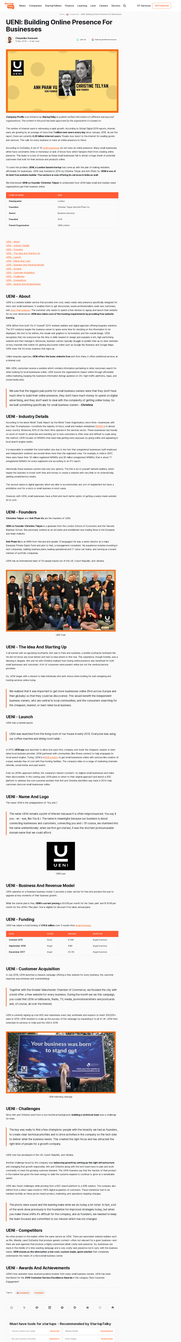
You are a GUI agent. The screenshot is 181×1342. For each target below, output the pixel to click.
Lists (93, 5)
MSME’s (100, 426)
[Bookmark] (112, 1307)
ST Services (144, 5)
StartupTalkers (53, 5)
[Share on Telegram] (62, 1307)
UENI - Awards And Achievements (23, 284)
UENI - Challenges (15, 276)
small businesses (51, 147)
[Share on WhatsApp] (11, 1307)
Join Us (81, 39)
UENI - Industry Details (18, 245)
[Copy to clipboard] (100, 1307)
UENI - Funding (13, 268)
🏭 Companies (23, 1292)
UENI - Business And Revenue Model (25, 264)
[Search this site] (124, 5)
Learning (82, 5)
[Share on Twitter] (24, 1307)
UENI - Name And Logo (18, 261)
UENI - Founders (14, 249)
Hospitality (39, 1292)
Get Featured (162, 5)
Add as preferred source (103, 39)
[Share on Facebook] (37, 1307)
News (22, 5)
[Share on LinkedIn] (49, 1307)
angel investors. (83, 925)
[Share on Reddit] (75, 1307)
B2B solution (51, 757)
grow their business (20, 310)
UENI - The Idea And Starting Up (23, 253)
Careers (103, 5)
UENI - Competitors (16, 280)
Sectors (115, 5)
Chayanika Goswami (26, 38)
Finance (69, 5)
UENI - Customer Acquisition (20, 272)
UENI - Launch (13, 257)
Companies (35, 5)
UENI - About (13, 241)
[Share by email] (87, 1307)
